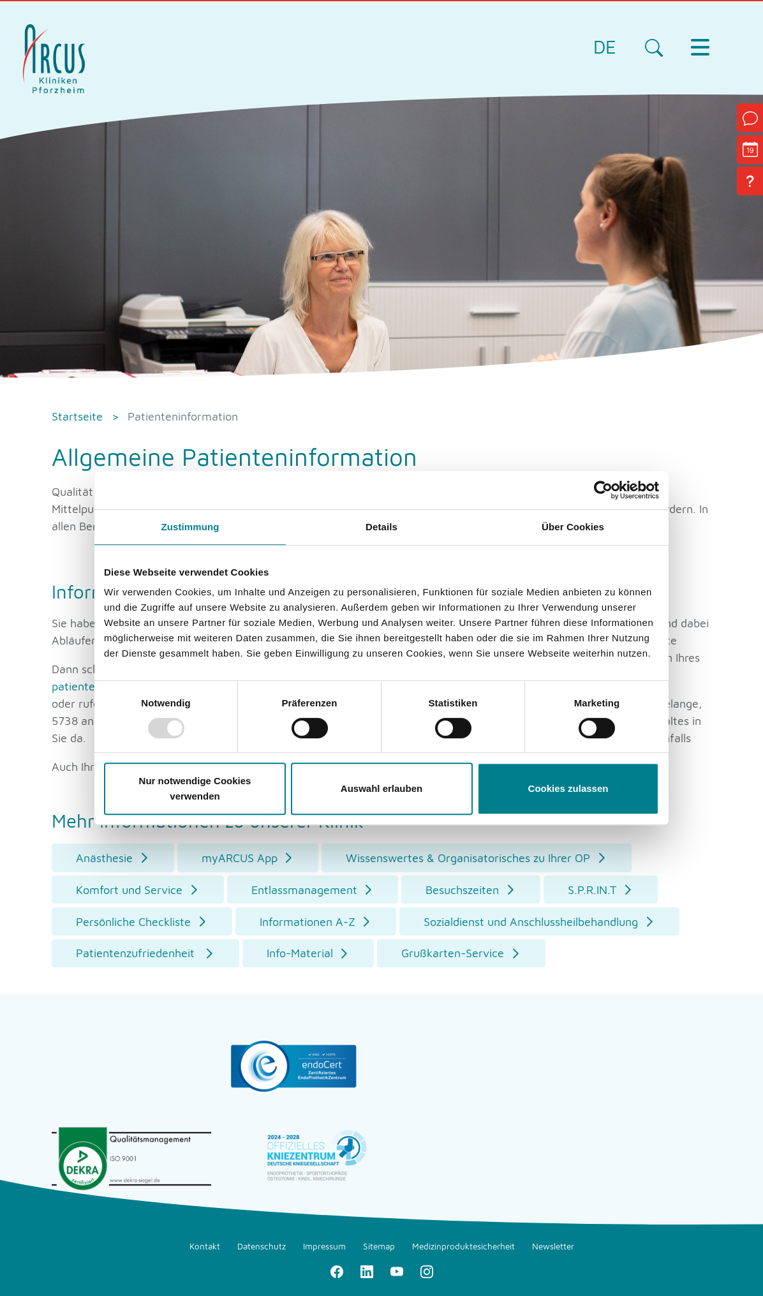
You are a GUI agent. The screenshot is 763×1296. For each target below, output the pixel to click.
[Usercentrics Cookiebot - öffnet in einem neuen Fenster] (603, 490)
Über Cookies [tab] (573, 526)
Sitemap (379, 1246)
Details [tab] (381, 526)
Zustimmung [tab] (190, 526)
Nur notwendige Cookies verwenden (195, 788)
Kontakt (204, 1246)
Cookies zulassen (568, 788)
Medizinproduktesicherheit (463, 1246)
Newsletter (553, 1246)
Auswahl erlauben (381, 788)
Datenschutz (261, 1246)
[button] (113, 858)
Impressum (324, 1246)
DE (604, 46)
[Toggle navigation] (699, 47)
